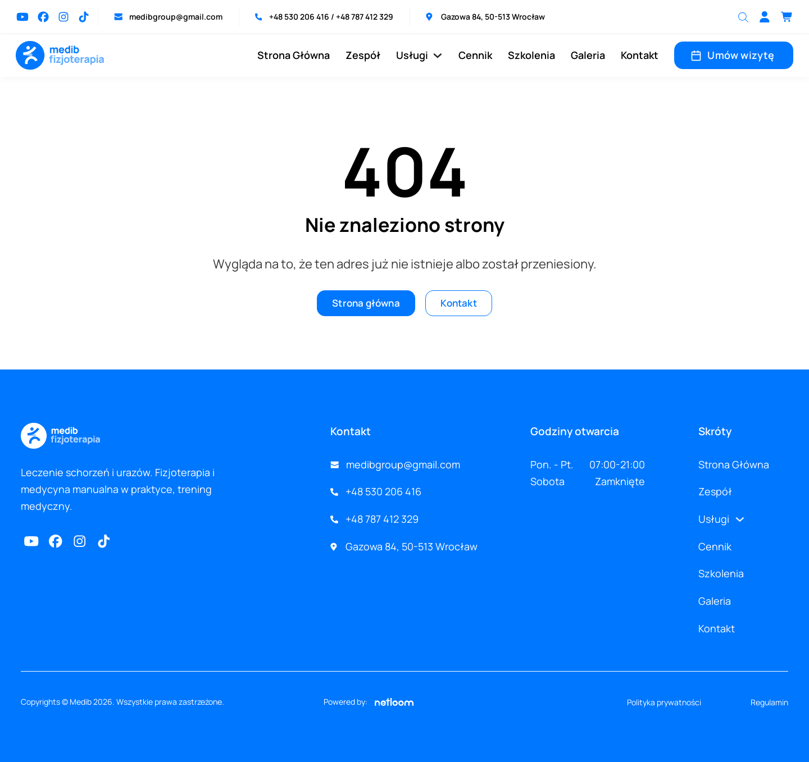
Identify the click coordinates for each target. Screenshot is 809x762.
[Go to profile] (764, 16)
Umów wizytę (733, 55)
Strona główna (364, 303)
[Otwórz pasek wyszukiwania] (743, 17)
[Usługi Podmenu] (438, 56)
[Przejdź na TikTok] (83, 17)
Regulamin (769, 702)
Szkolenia (531, 55)
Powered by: (368, 702)
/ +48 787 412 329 (362, 16)
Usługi (412, 55)
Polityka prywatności (664, 702)
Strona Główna (293, 55)
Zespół (363, 55)
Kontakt (639, 55)
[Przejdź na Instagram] (63, 17)
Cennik (475, 55)
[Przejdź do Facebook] (43, 17)
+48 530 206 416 (300, 16)
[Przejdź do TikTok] (105, 541)
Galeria (588, 55)
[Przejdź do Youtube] (22, 17)
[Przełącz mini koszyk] (787, 17)
